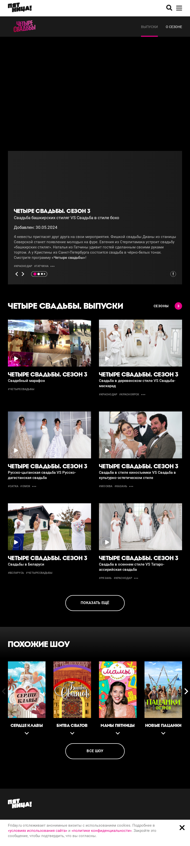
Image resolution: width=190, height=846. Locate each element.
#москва (106, 486)
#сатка (13, 486)
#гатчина (41, 266)
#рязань (105, 578)
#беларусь (16, 573)
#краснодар (23, 266)
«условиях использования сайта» (37, 830)
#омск (25, 486)
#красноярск (129, 394)
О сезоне (174, 27)
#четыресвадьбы (21, 389)
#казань (121, 486)
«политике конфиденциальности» (101, 830)
